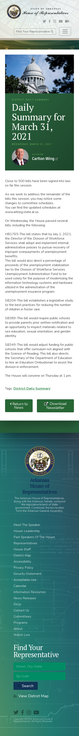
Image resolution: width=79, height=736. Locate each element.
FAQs (17, 604)
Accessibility (22, 561)
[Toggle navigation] (65, 31)
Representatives (25, 543)
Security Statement (27, 574)
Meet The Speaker (26, 525)
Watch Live (21, 635)
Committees (22, 616)
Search (25, 685)
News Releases (24, 598)
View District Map (30, 695)
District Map (22, 555)
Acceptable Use (24, 580)
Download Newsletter (56, 405)
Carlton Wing (20, 157)
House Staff (22, 549)
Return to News (19, 406)
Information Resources (29, 592)
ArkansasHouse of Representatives (39, 486)
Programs (20, 623)
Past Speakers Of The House (34, 537)
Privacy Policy (23, 568)
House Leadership (26, 531)
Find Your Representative (35, 31)
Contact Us (21, 610)
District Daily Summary (31, 388)
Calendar (19, 586)
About (18, 629)
